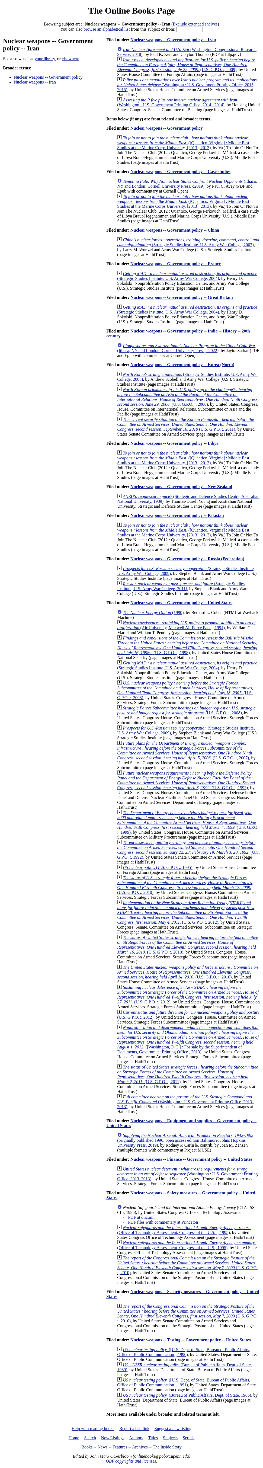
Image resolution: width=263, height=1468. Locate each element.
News (102, 1447)
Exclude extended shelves (195, 24)
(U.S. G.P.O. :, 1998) (187, 645)
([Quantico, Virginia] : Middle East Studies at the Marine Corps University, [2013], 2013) (183, 143)
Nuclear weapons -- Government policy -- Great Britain (181, 297)
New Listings (112, 1437)
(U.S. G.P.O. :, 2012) (185, 912)
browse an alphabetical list (107, 29)
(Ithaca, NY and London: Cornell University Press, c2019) (187, 183)
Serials (189, 1437)
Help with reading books (93, 1428)
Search (90, 1437)
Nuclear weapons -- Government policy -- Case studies (180, 171)
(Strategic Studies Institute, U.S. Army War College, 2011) (181, 586)
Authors (136, 1437)
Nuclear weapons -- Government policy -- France (175, 263)
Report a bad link (134, 1428)
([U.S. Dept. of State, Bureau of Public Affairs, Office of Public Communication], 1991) (183, 1382)
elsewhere (70, 58)
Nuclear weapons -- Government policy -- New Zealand (181, 486)
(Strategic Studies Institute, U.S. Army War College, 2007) (188, 242)
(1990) (153, 612)
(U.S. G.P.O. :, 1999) (187, 822)
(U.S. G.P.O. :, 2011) (185, 424)
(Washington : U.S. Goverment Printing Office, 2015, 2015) (187, 85)
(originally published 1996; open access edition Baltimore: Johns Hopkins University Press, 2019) (185, 1140)
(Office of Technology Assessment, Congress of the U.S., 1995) (186, 1245)
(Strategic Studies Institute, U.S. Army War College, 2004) (187, 276)
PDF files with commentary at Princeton (163, 1222)
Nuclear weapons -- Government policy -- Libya (174, 443)
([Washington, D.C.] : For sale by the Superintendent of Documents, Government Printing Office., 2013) (188, 1039)
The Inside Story (167, 1447)
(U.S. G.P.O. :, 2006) (187, 397)
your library (45, 58)
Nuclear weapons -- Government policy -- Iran (173, 39)
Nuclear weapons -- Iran (35, 82)
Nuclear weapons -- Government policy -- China (174, 230)
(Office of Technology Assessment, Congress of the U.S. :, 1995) (184, 1230)
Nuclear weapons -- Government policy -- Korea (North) (182, 364)
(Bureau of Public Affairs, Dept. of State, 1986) (187, 1395)
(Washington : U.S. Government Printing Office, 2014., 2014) (177, 102)
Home (74, 1437)
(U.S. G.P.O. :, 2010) (185, 885)
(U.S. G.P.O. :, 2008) (185, 690)
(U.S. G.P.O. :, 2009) (186, 64)
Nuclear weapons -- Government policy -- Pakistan (177, 515)
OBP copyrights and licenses (131, 1461)
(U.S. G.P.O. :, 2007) (184, 750)
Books (86, 1447)
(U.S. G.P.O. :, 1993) (186, 780)
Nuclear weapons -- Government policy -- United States (181, 602)
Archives (140, 1447)
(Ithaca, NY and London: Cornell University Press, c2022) (186, 348)
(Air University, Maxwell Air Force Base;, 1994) (186, 625)
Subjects (170, 1437)
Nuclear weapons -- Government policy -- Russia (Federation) (187, 559)
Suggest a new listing (173, 1428)
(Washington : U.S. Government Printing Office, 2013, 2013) (187, 1174)
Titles (153, 1437)
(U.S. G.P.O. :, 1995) (157, 867)
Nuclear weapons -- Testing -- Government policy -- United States (190, 1340)
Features (120, 1447)
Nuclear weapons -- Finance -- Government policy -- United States (191, 1159)
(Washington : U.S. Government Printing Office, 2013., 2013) (185, 1102)
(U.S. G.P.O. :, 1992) (188, 849)
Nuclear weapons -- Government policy (48, 77)
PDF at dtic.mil (141, 1217)
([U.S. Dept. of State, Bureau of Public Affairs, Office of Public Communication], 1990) (183, 1352)
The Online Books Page (131, 10)
